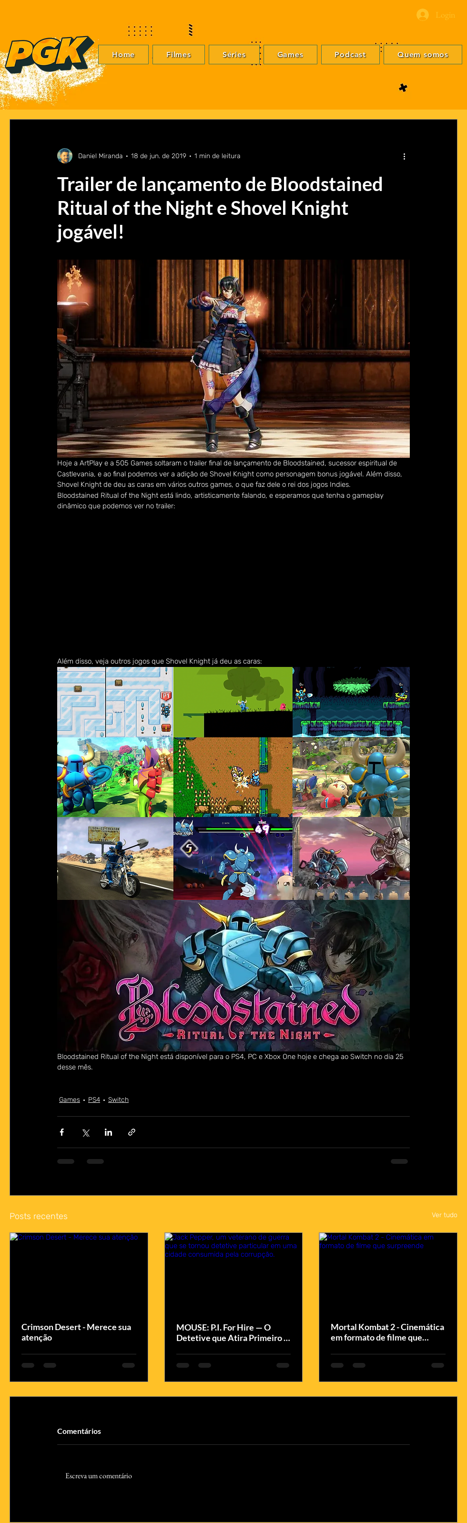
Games (69, 1100)
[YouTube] (448, 783)
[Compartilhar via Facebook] (61, 1132)
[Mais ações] (404, 155)
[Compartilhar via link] (131, 1132)
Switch (118, 1100)
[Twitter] (448, 754)
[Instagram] (448, 769)
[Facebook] (448, 740)
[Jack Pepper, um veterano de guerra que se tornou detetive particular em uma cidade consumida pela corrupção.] (234, 1271)
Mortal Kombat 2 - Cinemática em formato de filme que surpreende (387, 1331)
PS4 (94, 1100)
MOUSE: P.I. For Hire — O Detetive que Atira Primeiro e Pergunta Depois (232, 1332)
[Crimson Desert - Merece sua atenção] (79, 1271)
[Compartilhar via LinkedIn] (108, 1132)
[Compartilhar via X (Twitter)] (85, 1132)
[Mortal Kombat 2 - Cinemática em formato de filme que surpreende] (388, 1271)
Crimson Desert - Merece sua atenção (76, 1331)
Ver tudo (444, 1215)
